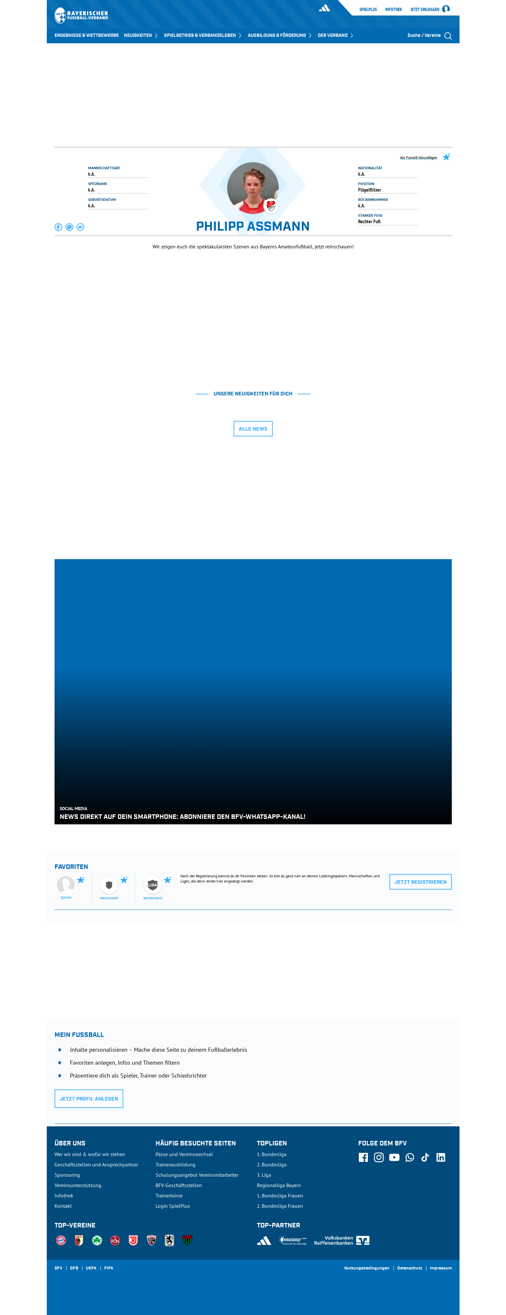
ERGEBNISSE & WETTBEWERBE (87, 35)
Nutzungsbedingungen (367, 1268)
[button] (59, 227)
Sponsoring (67, 1175)
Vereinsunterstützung (78, 1185)
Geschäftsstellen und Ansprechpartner (96, 1164)
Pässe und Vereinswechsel (184, 1154)
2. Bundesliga (272, 1164)
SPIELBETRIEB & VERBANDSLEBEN (203, 35)
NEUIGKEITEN (141, 35)
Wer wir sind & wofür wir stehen (90, 1154)
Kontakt (63, 1206)
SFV (58, 1268)
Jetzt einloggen (425, 9)
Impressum (441, 1268)
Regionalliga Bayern (279, 1185)
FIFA (108, 1268)
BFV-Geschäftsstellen (179, 1185)
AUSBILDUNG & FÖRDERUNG (280, 35)
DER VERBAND (336, 35)
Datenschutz (409, 1268)
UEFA (91, 1268)
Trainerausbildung (176, 1164)
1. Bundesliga (272, 1154)
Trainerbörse (169, 1195)
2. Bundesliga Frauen (280, 1206)
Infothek (393, 9)
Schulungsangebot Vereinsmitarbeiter (197, 1175)
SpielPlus (368, 9)
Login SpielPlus (173, 1206)
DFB (74, 1268)
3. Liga (264, 1175)
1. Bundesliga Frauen (280, 1195)
